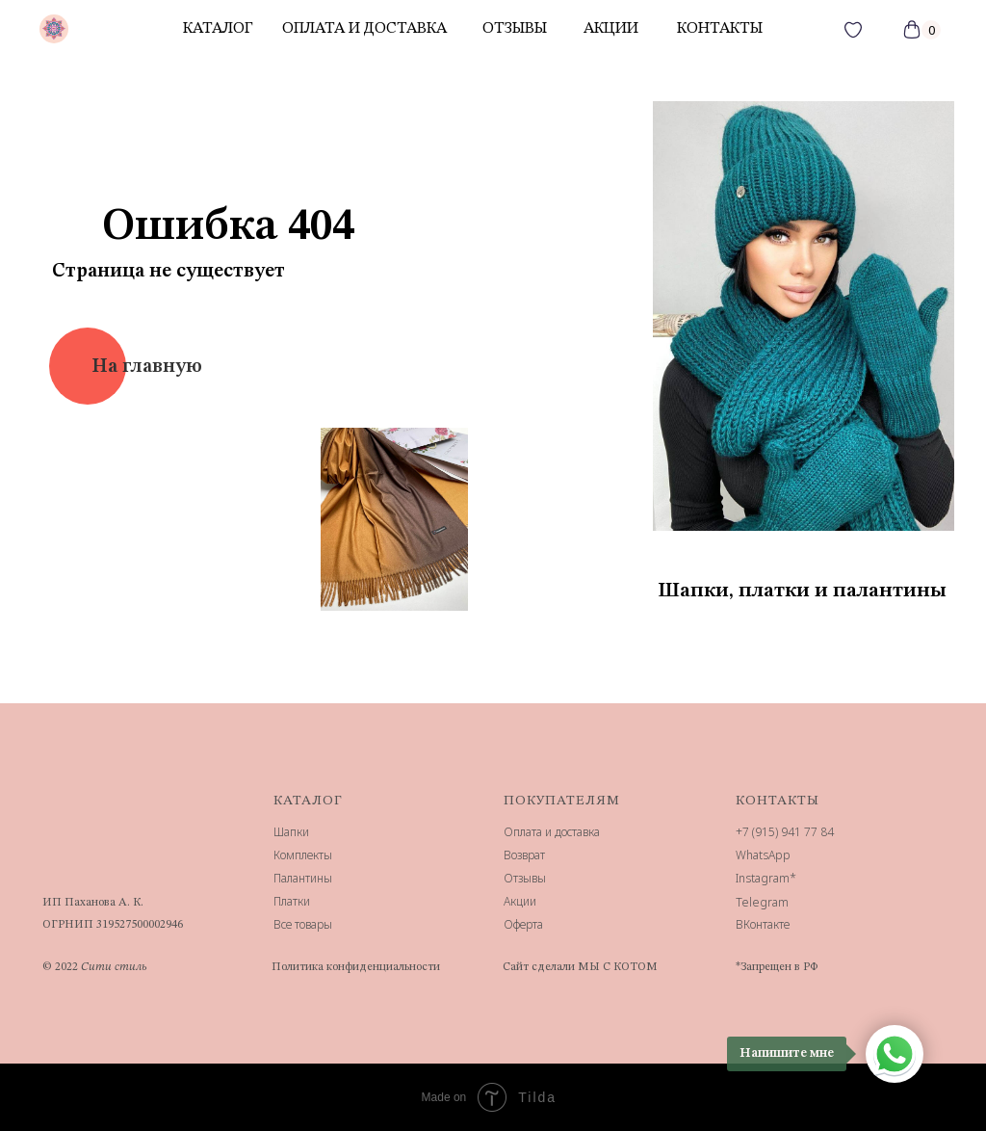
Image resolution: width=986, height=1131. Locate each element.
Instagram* (766, 878)
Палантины (302, 878)
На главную (146, 367)
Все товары (302, 924)
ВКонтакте (763, 924)
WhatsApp (763, 855)
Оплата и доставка (364, 29)
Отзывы (525, 878)
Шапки (291, 832)
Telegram (762, 902)
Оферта (523, 924)
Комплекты (302, 855)
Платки (291, 901)
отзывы (514, 29)
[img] (53, 28)
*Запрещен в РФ (776, 967)
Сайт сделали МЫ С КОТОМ (580, 967)
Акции (520, 901)
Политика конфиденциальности (356, 967)
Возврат (524, 855)
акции (611, 29)
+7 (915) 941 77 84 (785, 832)
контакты (720, 29)
